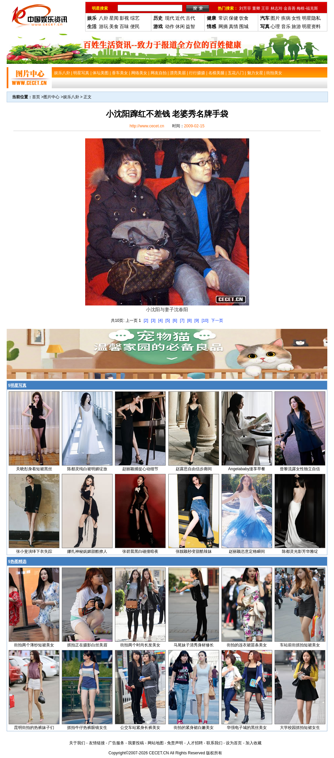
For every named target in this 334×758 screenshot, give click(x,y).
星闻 (114, 18)
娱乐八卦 (71, 97)
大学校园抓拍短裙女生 (300, 727)
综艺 (135, 18)
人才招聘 (195, 743)
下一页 (217, 320)
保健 (233, 18)
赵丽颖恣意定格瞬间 (247, 551)
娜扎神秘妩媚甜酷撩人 (87, 551)
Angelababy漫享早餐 (246, 469)
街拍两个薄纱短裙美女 (34, 645)
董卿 (256, 8)
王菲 (265, 8)
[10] (205, 320)
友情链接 (97, 743)
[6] (175, 320)
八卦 (103, 18)
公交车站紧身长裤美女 (140, 727)
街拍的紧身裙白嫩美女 (194, 727)
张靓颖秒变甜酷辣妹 (194, 551)
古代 (190, 18)
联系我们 (214, 743)
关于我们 (77, 743)
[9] (196, 320)
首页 (36, 97)
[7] (182, 320)
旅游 (296, 26)
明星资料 (311, 26)
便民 (135, 26)
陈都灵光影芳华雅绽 (300, 551)
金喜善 (290, 8)
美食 (114, 26)
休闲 (180, 26)
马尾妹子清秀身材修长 (194, 645)
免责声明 (175, 743)
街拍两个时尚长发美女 (140, 645)
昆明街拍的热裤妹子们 (34, 727)
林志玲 (277, 8)
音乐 (286, 26)
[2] (146, 320)
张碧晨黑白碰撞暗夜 (140, 551)
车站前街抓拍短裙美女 (300, 645)
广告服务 (116, 743)
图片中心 (51, 97)
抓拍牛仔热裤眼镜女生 (87, 727)
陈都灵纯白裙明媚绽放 (87, 469)
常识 (223, 18)
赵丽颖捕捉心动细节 (140, 469)
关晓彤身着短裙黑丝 (34, 469)
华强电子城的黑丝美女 (247, 727)
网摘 (223, 26)
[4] (160, 320)
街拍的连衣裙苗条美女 (247, 645)
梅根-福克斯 (307, 8)
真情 (233, 26)
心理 (275, 26)
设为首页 (234, 743)
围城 (243, 26)
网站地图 (156, 743)
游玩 (103, 26)
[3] (153, 320)
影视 (124, 18)
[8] (189, 320)
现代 (169, 18)
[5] (167, 320)
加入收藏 (253, 743)
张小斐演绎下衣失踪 (34, 551)
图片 (275, 18)
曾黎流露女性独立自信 (300, 469)
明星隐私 (311, 18)
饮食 (243, 18)
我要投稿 (136, 743)
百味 (124, 26)
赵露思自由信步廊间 (194, 469)
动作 (169, 26)
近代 (180, 18)
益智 (190, 26)
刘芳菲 (245, 8)
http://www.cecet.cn (147, 126)
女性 (296, 18)
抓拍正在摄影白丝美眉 (87, 645)
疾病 (286, 18)
